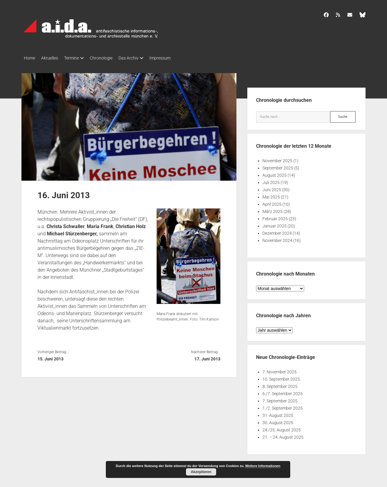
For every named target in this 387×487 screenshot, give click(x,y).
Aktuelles (52, 58)
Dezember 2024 (277, 231)
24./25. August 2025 (281, 428)
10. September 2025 (281, 377)
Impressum (175, 58)
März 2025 (272, 209)
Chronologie (110, 58)
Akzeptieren (201, 472)
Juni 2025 (271, 187)
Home (29, 58)
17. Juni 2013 (207, 357)
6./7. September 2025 (282, 391)
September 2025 (277, 166)
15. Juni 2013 (50, 357)
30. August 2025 (277, 420)
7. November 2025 (279, 370)
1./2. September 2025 (282, 406)
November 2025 (277, 158)
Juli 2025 (271, 180)
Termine (77, 58)
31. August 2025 (277, 413)
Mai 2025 (271, 195)
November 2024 (277, 238)
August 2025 (274, 173)
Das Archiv (141, 58)
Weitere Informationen (262, 466)
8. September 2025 (280, 384)
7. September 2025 (280, 399)
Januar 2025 (274, 224)
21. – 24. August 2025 (283, 435)
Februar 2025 (275, 216)
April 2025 (271, 202)
